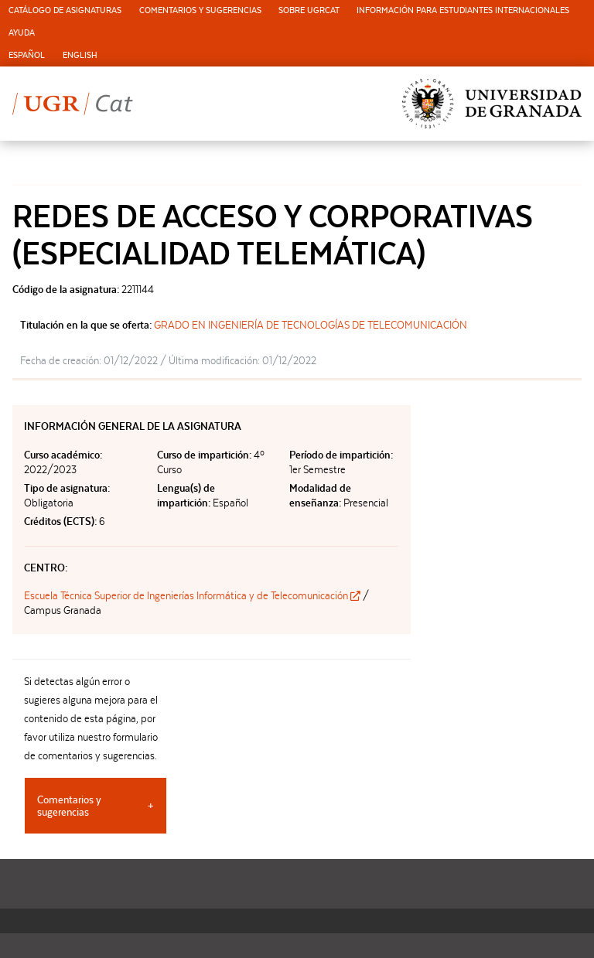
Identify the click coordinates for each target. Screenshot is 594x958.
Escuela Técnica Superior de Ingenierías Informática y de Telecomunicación (193, 595)
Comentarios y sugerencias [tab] (69, 805)
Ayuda (22, 33)
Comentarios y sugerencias (200, 10)
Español (27, 55)
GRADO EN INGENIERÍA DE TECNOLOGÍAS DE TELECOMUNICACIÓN (310, 325)
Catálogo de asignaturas (65, 10)
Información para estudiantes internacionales (463, 10)
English (80, 55)
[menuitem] (65, 11)
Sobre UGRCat (309, 10)
